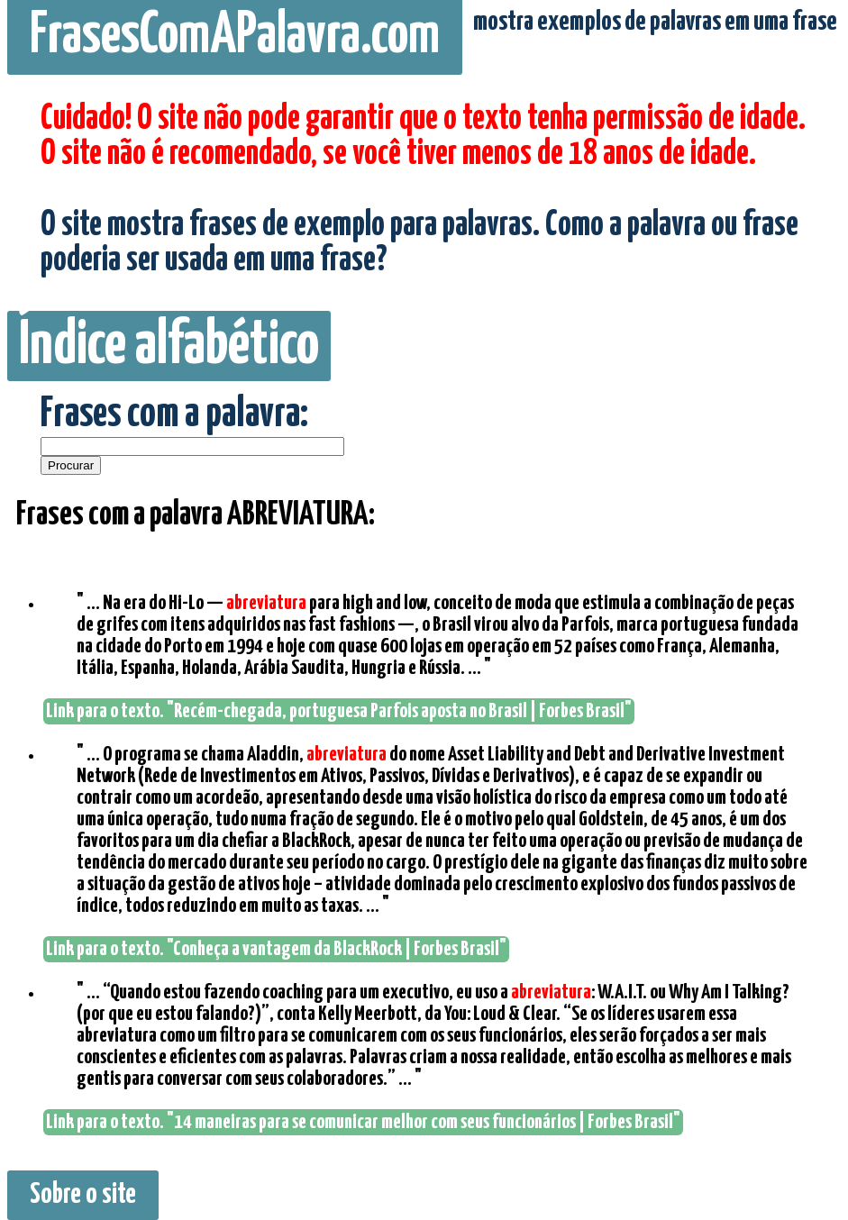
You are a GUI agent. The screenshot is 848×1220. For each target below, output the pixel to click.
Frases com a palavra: (174, 415)
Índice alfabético (169, 346)
